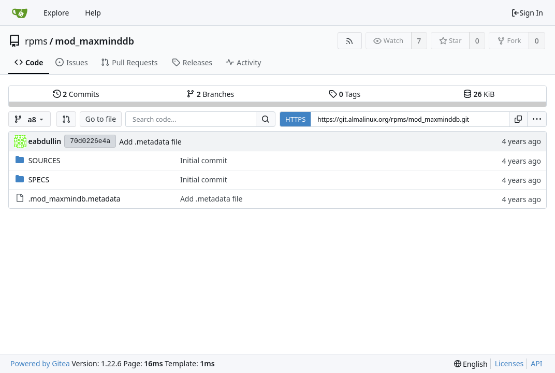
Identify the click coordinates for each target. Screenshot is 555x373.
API (536, 363)
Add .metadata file (150, 142)
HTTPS (295, 119)
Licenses (509, 363)
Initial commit (203, 160)
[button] (66, 119)
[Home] (19, 13)
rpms (36, 41)
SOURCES (44, 160)
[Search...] (265, 119)
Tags (344, 94)
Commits (76, 94)
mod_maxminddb (94, 41)
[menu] (537, 119)
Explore (56, 13)
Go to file (100, 119)
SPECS (38, 179)
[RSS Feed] (350, 40)
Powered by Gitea (40, 363)
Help (93, 13)
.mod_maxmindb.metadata (74, 199)
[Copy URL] (518, 119)
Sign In (527, 13)
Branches (210, 94)
